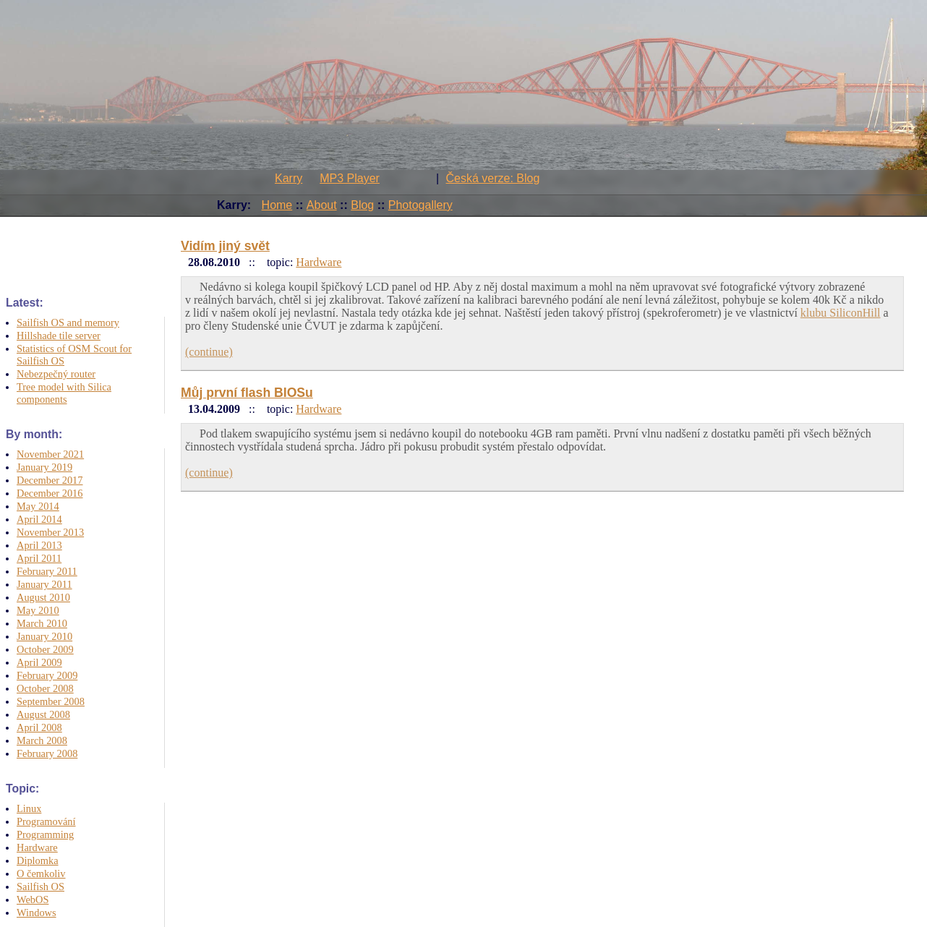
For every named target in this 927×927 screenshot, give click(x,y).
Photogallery (420, 205)
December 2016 (50, 493)
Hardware (37, 847)
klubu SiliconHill (840, 313)
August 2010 (43, 597)
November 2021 (50, 454)
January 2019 (44, 467)
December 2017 (50, 480)
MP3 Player (350, 178)
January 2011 (44, 584)
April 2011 (39, 558)
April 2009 (39, 662)
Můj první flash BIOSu (247, 392)
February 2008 (47, 753)
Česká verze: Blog (493, 178)
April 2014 (39, 519)
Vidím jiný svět (225, 246)
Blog (362, 205)
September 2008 (51, 701)
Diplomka (38, 860)
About (322, 205)
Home (277, 205)
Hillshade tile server (59, 335)
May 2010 (38, 610)
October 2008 (45, 688)
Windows (36, 912)
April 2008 (39, 727)
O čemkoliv (41, 873)
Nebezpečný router (56, 374)
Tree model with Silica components (64, 393)
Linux (29, 808)
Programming (45, 834)
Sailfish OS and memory (68, 322)
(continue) (209, 352)
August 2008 (43, 714)
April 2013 (39, 545)
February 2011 (47, 571)
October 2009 (45, 649)
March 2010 (42, 623)
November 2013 (50, 532)
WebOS (32, 899)
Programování (46, 821)
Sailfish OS (40, 886)
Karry (288, 178)
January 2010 (44, 636)
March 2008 (42, 740)
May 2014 (38, 506)
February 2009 (47, 675)
